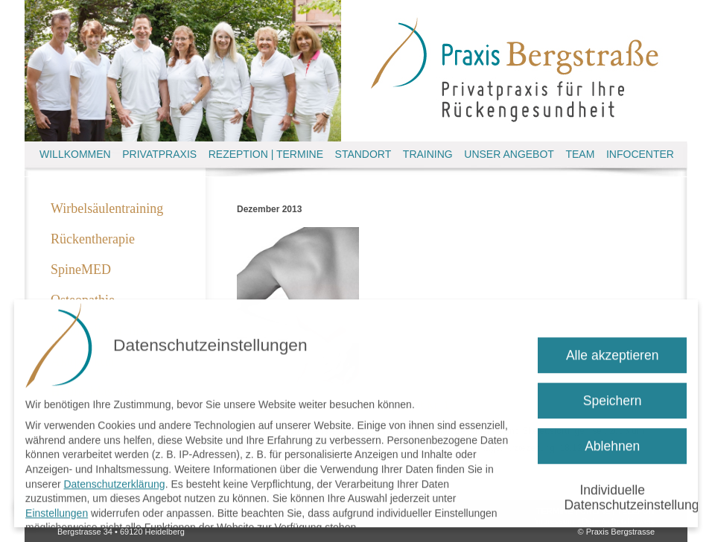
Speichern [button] (612, 395)
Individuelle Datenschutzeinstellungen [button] (625, 493)
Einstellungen (56, 508)
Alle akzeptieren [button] (612, 349)
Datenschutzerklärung (114, 479)
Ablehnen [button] (612, 440)
